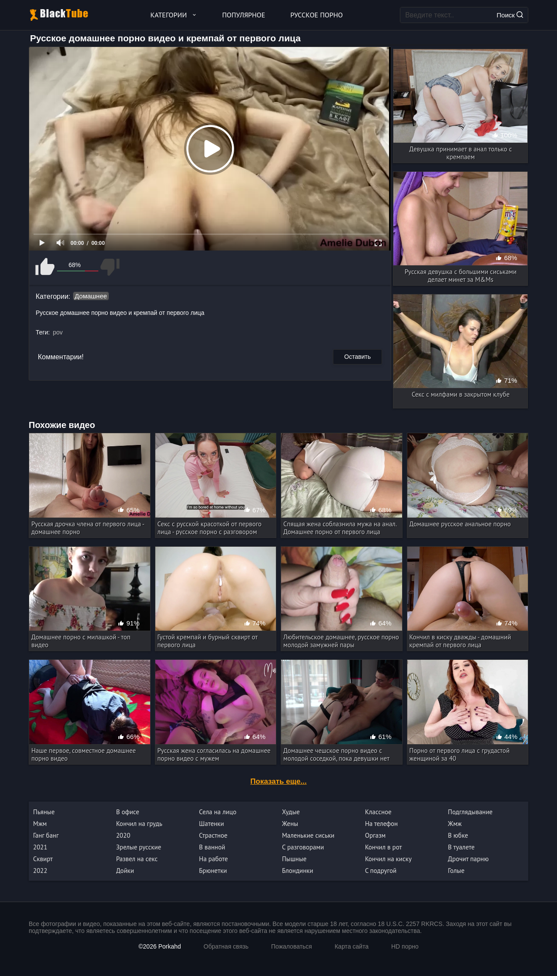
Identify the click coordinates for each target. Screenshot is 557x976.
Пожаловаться (291, 946)
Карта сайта (352, 946)
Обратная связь (226, 946)
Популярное (243, 14)
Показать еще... (278, 781)
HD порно (405, 946)
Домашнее (91, 296)
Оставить (357, 356)
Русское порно (316, 14)
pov (58, 332)
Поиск (510, 15)
